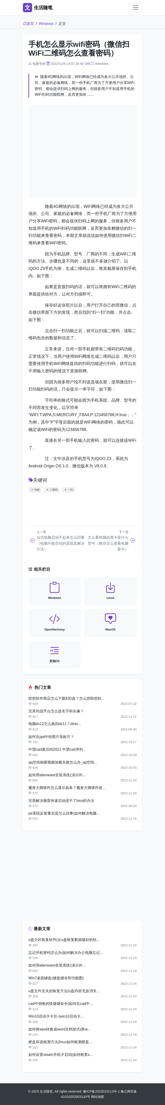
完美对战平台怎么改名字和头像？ (56, 711)
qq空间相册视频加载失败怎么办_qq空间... (62, 762)
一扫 (68, 489)
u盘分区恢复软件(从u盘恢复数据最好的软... (64, 940)
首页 (28, 24)
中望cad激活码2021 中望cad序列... (57, 749)
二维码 (52, 489)
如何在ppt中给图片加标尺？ (51, 737)
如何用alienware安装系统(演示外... (57, 775)
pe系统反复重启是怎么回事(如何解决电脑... (64, 813)
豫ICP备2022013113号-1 (101, 1091)
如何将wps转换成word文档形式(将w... (59, 1029)
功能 (35, 489)
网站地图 (97, 1097)
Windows (46, 24)
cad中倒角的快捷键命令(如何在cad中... (60, 1004)
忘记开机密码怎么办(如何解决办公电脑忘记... (65, 953)
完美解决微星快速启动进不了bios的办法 (61, 801)
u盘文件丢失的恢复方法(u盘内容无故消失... (64, 991)
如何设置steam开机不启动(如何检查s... (60, 1055)
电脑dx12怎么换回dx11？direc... (54, 724)
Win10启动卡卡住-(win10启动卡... (56, 1016)
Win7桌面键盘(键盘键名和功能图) (56, 978)
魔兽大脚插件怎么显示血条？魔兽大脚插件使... (66, 788)
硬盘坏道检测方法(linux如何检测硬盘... (60, 1042)
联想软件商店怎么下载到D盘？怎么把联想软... (66, 698)
